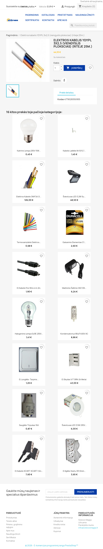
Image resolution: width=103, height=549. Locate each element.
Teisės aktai (11, 521)
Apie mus (62, 20)
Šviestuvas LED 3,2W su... (74, 196)
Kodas (60, 99)
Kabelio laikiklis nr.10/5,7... (74, 150)
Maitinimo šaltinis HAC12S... (74, 288)
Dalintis (64, 80)
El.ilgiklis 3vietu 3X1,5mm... (74, 471)
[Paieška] (83, 25)
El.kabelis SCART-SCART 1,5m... (29, 471)
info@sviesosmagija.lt (88, 527)
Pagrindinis (32, 14)
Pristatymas (65, 14)
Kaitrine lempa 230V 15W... (29, 150)
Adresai (57, 528)
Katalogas (48, 14)
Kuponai (57, 531)
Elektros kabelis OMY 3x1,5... (28, 196)
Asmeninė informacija (63, 517)
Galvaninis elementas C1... (74, 242)
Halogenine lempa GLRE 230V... (29, 333)
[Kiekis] (57, 68)
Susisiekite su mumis (16, 6)
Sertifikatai (32, 20)
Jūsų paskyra (61, 513)
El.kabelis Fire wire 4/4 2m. (29, 288)
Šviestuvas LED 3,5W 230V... (74, 425)
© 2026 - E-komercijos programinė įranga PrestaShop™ (51, 545)
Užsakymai (58, 521)
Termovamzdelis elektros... (29, 242)
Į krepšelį (74, 68)
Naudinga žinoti (85, 14)
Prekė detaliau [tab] (66, 92)
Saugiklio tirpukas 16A (29, 425)
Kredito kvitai (59, 524)
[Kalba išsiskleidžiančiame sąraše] (29, 6)
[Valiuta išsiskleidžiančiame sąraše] (51, 6)
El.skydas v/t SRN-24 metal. (74, 379)
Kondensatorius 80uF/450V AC (74, 333)
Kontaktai (48, 20)
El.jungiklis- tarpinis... (29, 379)
